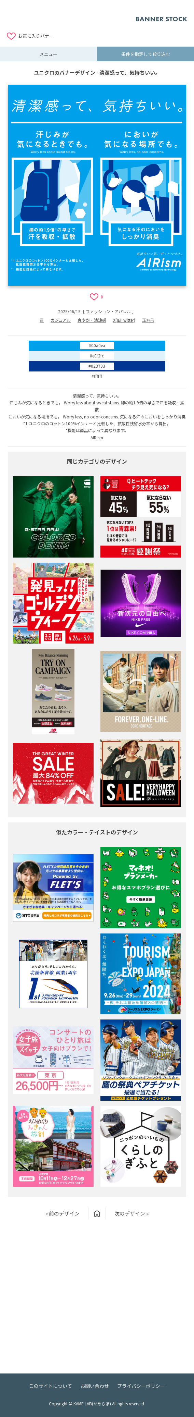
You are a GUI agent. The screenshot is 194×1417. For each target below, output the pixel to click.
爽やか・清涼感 (92, 320)
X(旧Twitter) (124, 320)
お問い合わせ (94, 1385)
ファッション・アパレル (108, 311)
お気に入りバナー (36, 36)
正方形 (148, 320)
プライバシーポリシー (141, 1385)
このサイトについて (50, 1385)
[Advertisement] (71, 15)
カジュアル (61, 320)
